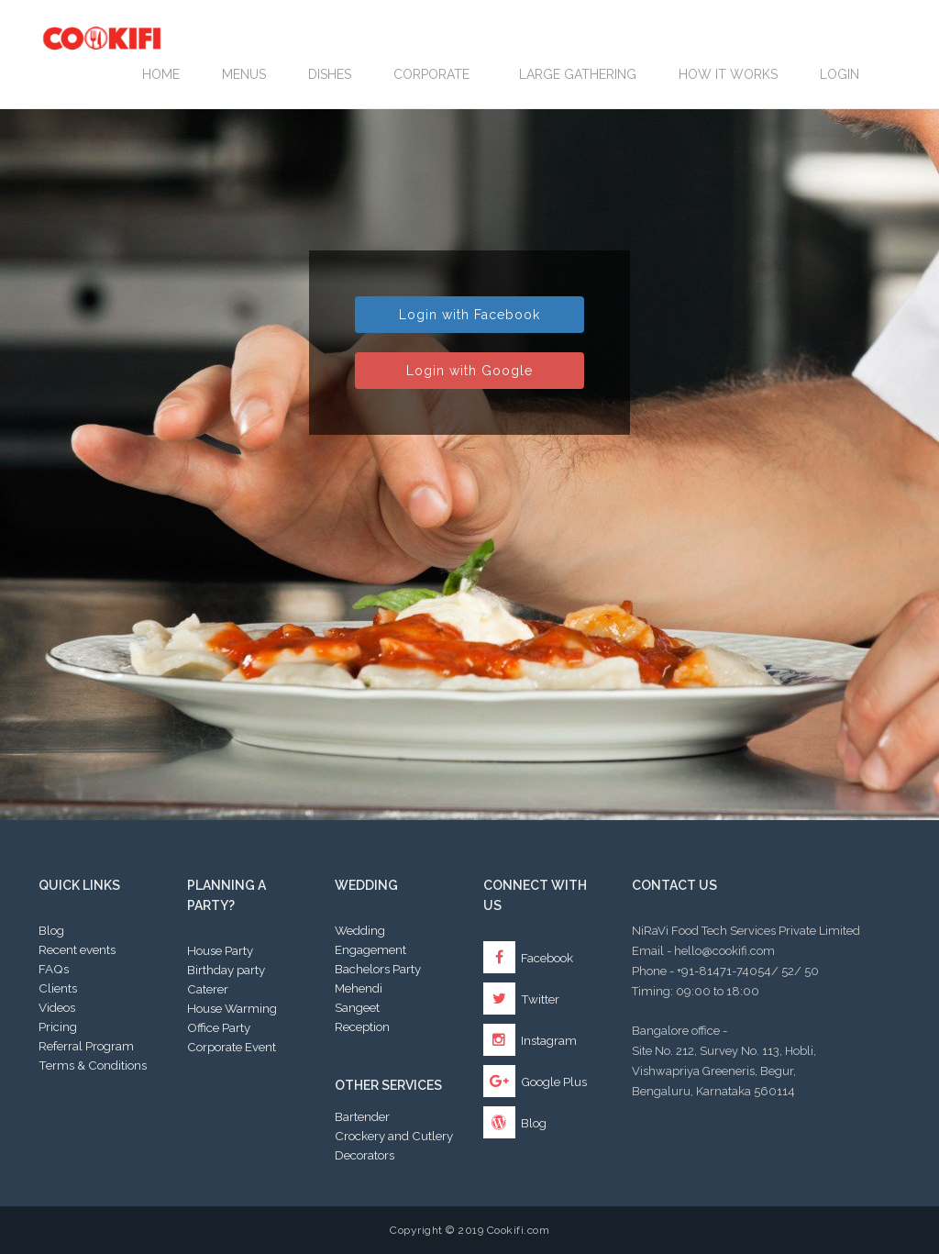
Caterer (207, 989)
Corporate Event (231, 1046)
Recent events (77, 949)
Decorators (364, 1155)
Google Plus (535, 1081)
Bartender (362, 1116)
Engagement (370, 949)
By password (469, 448)
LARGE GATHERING (577, 74)
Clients (58, 988)
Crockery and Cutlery (394, 1135)
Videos (57, 1007)
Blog (51, 930)
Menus (244, 74)
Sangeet (357, 1007)
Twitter (521, 999)
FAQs (54, 968)
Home (161, 74)
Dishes (329, 74)
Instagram (530, 1040)
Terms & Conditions (93, 1065)
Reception (362, 1026)
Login (839, 74)
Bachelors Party (378, 968)
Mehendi (358, 988)
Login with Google (469, 370)
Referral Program (86, 1045)
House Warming (232, 1008)
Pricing (58, 1026)
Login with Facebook (469, 314)
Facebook (528, 957)
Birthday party (226, 969)
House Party (220, 950)
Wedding (360, 930)
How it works (728, 74)
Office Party (218, 1027)
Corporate (435, 74)
